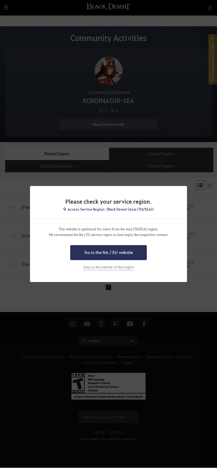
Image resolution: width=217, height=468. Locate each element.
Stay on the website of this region (108, 267)
